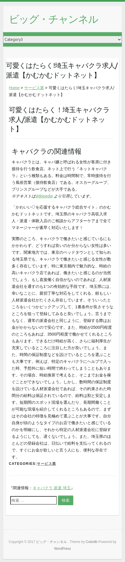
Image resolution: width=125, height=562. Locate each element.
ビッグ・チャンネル (53, 19)
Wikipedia (44, 196)
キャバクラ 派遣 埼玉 (52, 488)
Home (14, 88)
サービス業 (34, 88)
